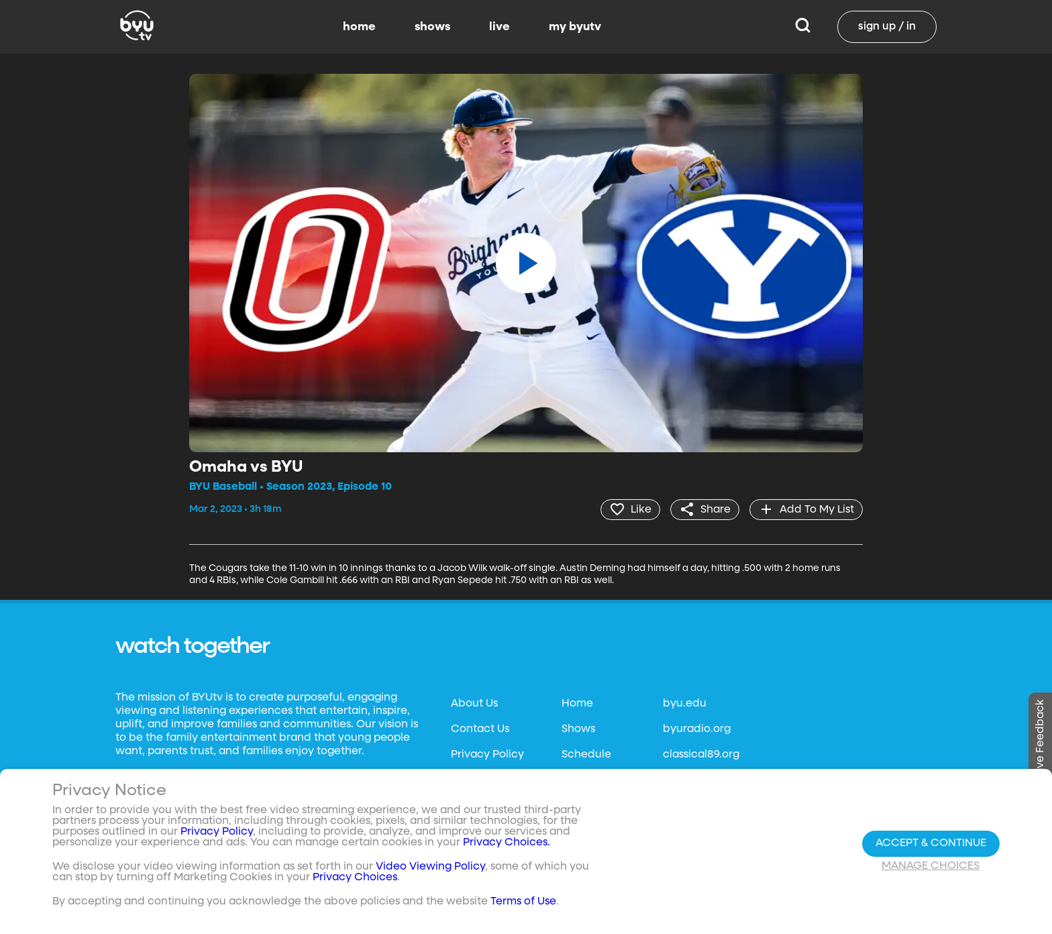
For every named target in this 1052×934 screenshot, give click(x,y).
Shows (578, 729)
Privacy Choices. (506, 842)
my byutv (575, 27)
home (359, 27)
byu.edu (684, 703)
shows (432, 27)
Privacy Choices (355, 877)
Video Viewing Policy (430, 867)
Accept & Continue (931, 843)
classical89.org (701, 754)
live (499, 27)
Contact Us (480, 729)
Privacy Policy (487, 754)
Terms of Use (523, 901)
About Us (474, 703)
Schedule (586, 754)
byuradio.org (697, 729)
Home (577, 703)
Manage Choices (931, 866)
